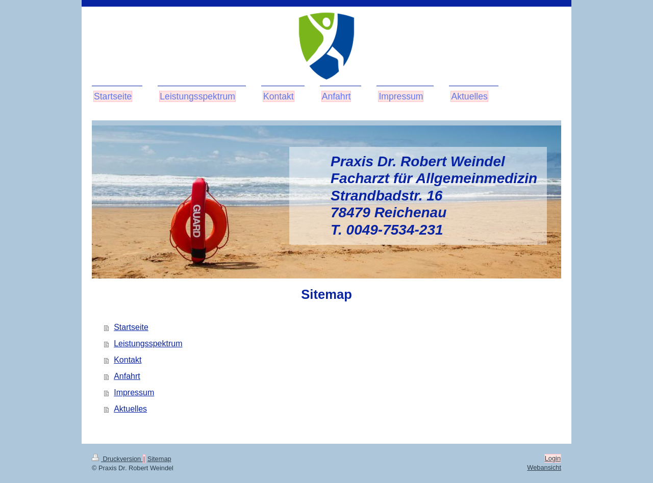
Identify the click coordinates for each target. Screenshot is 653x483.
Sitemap (159, 459)
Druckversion (117, 459)
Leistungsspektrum (148, 343)
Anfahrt (127, 376)
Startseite (131, 327)
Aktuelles (130, 408)
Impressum (134, 392)
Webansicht (544, 467)
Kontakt (127, 359)
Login (553, 458)
